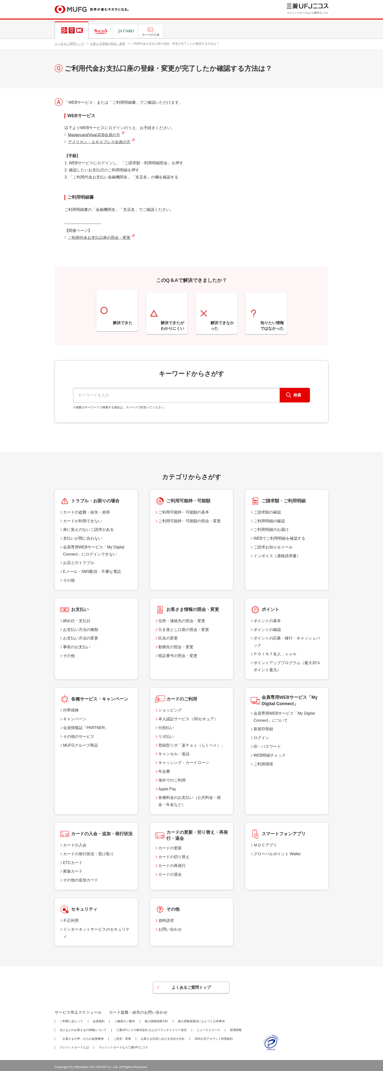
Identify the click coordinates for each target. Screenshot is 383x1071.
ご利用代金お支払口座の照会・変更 (99, 238)
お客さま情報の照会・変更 (107, 43)
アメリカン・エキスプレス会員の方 (99, 142)
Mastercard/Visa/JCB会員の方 (94, 135)
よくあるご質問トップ (69, 43)
